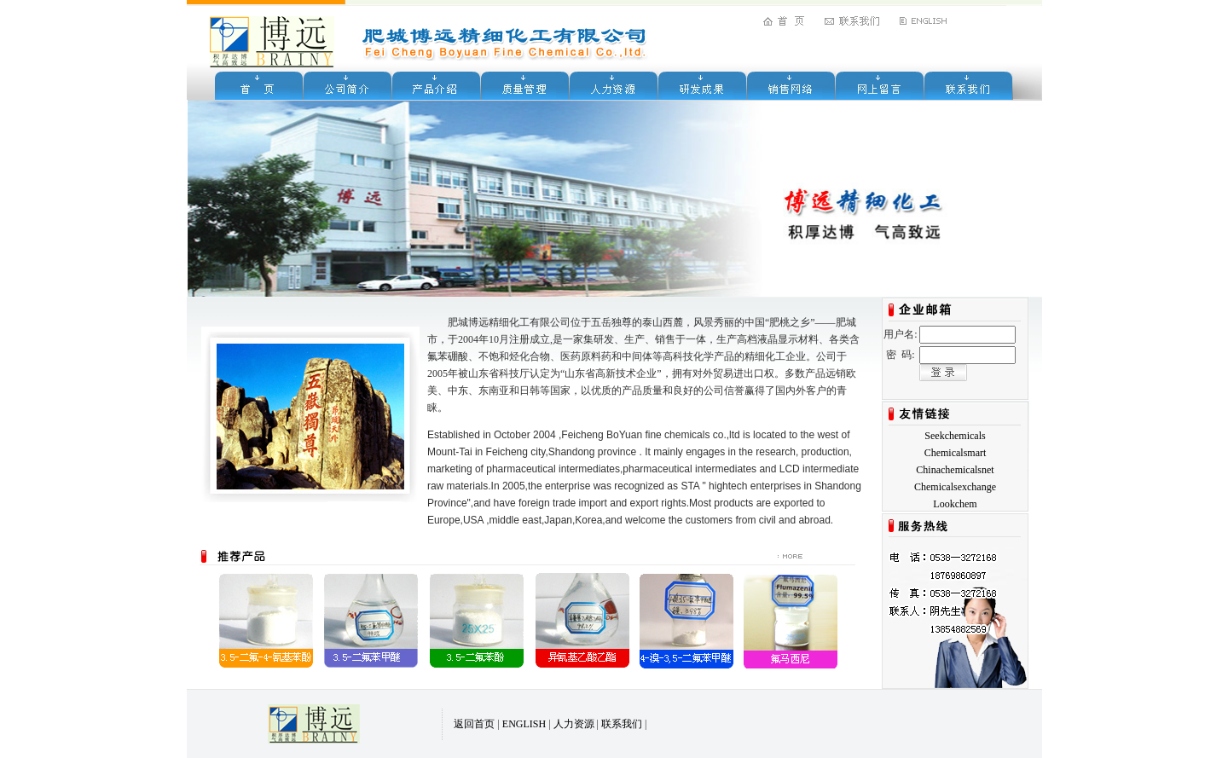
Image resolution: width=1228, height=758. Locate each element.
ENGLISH (524, 724)
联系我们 (621, 724)
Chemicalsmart (955, 453)
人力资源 (573, 724)
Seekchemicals (954, 436)
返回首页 (474, 724)
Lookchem (954, 504)
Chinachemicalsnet (954, 470)
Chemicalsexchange (955, 487)
